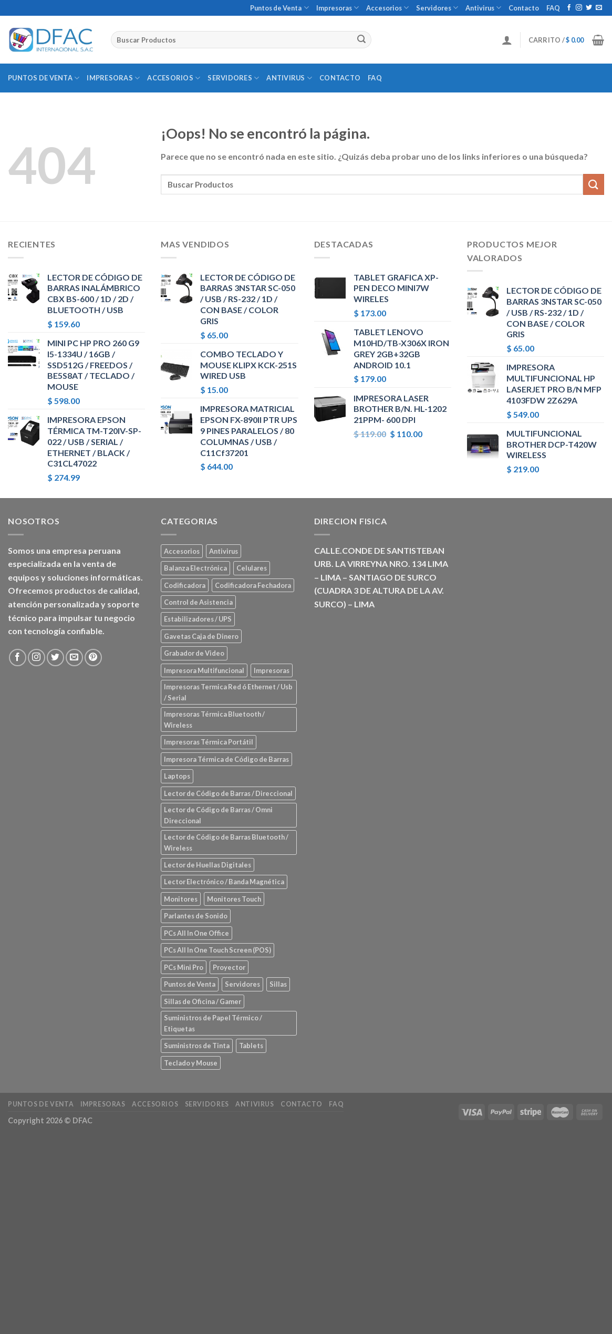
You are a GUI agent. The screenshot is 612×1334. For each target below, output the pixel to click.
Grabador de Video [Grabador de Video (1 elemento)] (194, 653)
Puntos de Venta (279, 8)
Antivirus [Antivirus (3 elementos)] (223, 551)
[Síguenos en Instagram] (579, 8)
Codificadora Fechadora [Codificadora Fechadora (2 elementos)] (253, 585)
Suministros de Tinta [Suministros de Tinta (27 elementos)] (197, 1045)
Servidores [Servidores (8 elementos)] (242, 984)
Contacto (524, 8)
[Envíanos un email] (599, 8)
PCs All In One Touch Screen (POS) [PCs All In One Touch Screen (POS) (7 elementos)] (217, 950)
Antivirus (483, 8)
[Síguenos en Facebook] (569, 8)
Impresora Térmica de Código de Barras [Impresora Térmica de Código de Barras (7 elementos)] (226, 759)
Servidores (437, 8)
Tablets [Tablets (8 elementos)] (251, 1045)
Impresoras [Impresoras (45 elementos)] (271, 670)
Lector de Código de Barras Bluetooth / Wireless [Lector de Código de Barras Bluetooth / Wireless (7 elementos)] (226, 842)
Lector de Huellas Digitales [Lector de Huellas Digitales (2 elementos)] (207, 865)
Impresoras (337, 8)
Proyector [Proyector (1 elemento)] (229, 967)
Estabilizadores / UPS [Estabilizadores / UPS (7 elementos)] (198, 619)
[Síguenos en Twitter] (589, 8)
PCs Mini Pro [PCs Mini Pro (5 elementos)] (183, 967)
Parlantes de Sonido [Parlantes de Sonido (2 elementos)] (195, 916)
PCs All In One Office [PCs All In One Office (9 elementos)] (196, 933)
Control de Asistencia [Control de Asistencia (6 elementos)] (198, 602)
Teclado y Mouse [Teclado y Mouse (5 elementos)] (190, 1063)
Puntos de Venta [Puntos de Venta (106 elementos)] (189, 984)
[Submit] (362, 40)
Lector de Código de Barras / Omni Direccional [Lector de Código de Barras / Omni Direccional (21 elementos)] (218, 814)
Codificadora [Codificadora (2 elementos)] (184, 585)
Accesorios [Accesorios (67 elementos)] (182, 551)
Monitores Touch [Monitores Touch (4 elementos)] (234, 899)
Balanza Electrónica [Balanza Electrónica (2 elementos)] (195, 568)
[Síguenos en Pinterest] (93, 657)
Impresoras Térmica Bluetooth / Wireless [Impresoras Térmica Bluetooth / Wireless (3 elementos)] (214, 719)
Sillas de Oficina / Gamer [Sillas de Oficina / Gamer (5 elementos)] (202, 1001)
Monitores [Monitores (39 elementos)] (181, 899)
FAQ (553, 8)
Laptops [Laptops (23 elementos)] (177, 776)
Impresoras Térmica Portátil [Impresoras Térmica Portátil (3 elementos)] (208, 742)
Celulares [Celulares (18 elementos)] (251, 568)
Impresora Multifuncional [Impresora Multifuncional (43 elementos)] (204, 670)
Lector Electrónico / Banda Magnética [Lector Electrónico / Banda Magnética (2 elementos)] (224, 881)
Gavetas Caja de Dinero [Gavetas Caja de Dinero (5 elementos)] (201, 636)
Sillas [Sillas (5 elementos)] (278, 984)
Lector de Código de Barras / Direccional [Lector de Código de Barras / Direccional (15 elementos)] (228, 793)
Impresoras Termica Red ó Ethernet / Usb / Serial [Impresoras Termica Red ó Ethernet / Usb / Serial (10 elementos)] (228, 691)
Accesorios (387, 8)
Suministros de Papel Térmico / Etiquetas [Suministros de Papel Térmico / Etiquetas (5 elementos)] (213, 1023)
